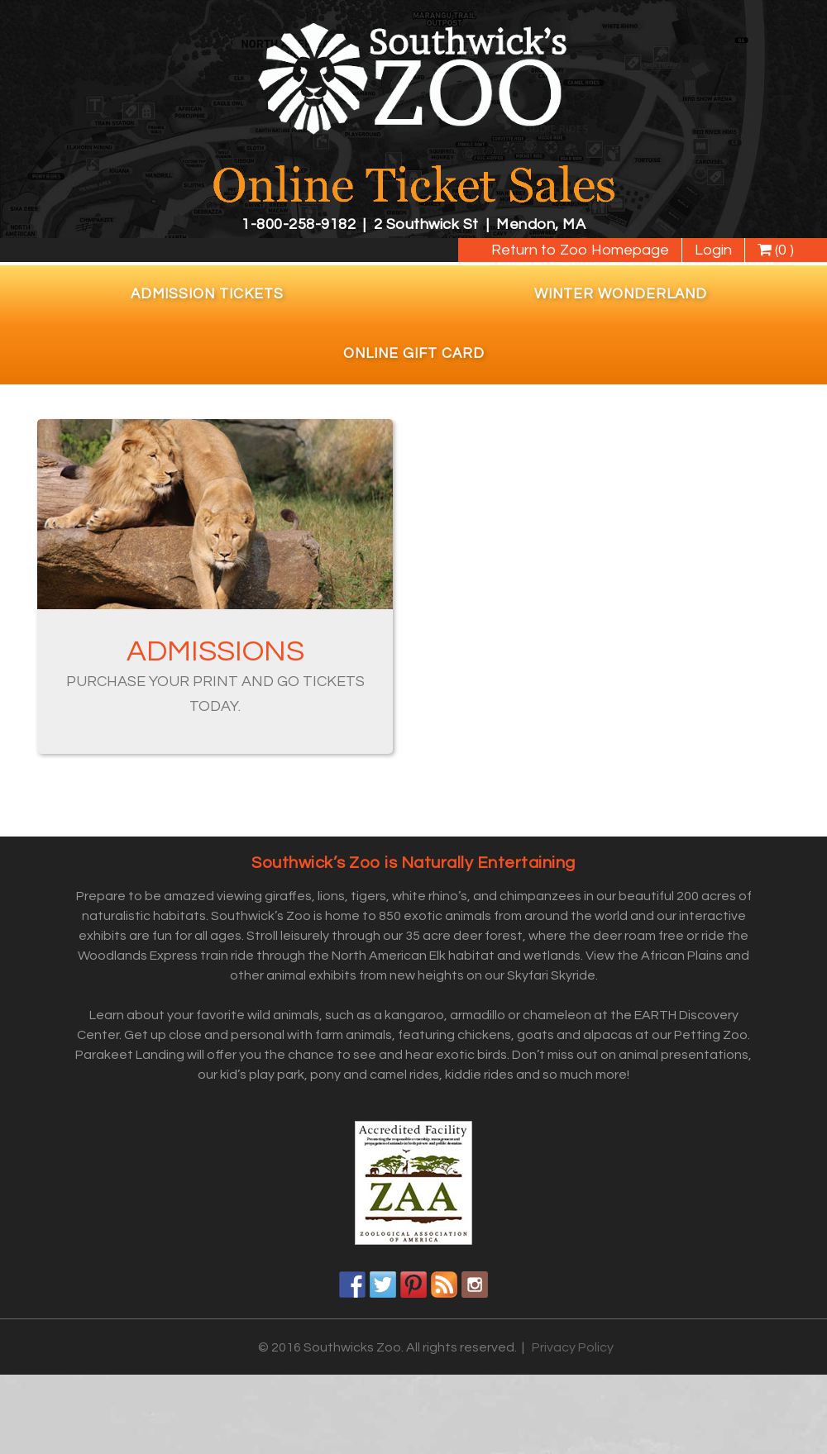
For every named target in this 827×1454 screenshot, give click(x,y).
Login (713, 250)
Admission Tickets (207, 294)
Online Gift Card (414, 353)
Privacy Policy (573, 1347)
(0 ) (776, 250)
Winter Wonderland (620, 294)
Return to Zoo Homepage (580, 250)
